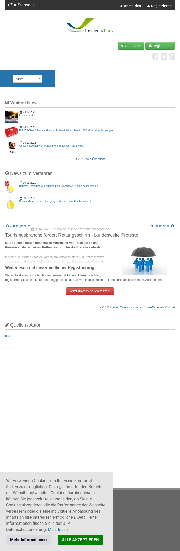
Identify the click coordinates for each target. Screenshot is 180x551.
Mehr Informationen (28, 539)
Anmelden (130, 6)
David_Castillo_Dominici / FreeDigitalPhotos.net (142, 307)
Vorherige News (18, 226)
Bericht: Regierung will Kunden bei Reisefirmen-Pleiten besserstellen (58, 186)
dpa (7, 336)
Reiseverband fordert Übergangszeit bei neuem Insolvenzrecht (55, 201)
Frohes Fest (26, 115)
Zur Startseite (21, 5)
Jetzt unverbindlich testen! (90, 291)
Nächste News (162, 226)
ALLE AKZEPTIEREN (80, 539)
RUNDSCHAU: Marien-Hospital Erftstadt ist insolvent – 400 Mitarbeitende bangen (66, 130)
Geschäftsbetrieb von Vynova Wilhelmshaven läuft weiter (51, 145)
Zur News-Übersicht (91, 159)
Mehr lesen (58, 529)
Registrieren (159, 6)
